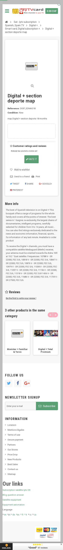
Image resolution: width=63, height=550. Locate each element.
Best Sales (13, 464)
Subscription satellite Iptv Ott (16, 490)
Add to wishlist (22, 169)
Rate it (31, 159)
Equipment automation (14, 504)
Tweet (14, 183)
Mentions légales (16, 430)
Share (29, 183)
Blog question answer (13, 495)
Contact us (13, 469)
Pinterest (16, 190)
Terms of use (14, 435)
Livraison (12, 425)
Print (38, 176)
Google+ (45, 183)
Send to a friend (22, 176)
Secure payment (15, 439)
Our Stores (13, 449)
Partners (11, 444)
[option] (17, 338)
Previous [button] (50, 314)
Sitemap (12, 474)
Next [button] (55, 314)
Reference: (13, 108)
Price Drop (13, 454)
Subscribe (46, 406)
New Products (14, 459)
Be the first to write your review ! (21, 298)
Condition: (13, 112)
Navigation (7, 11)
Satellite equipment (12, 500)
